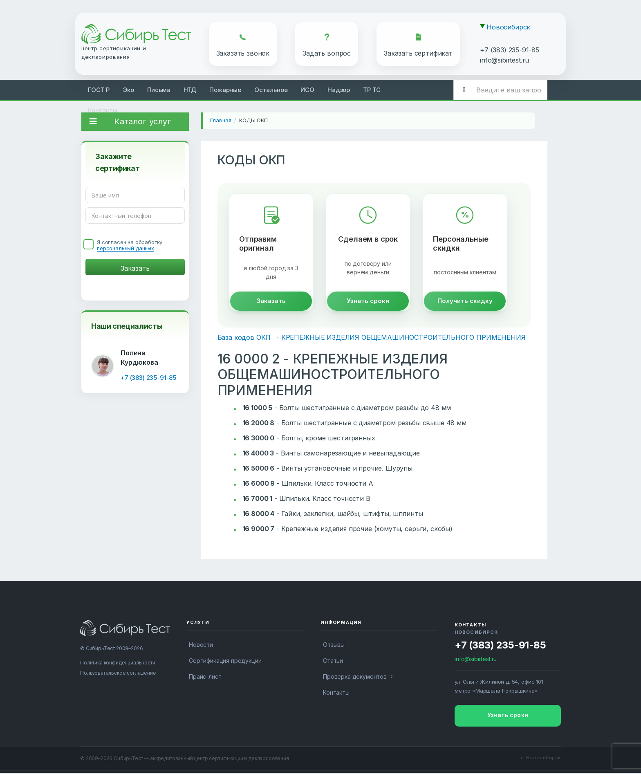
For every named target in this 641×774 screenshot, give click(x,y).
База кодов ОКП (244, 338)
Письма (158, 90)
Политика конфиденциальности (117, 664)
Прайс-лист (205, 677)
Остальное (271, 90)
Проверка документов (355, 677)
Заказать (271, 302)
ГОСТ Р (99, 90)
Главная (220, 120)
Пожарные (225, 90)
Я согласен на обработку (129, 245)
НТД (190, 90)
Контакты (102, 110)
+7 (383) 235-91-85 (509, 50)
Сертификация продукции (225, 661)
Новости (201, 645)
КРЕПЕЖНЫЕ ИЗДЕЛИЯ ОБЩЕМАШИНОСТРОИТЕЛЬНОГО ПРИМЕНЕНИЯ (403, 338)
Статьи (333, 661)
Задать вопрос (327, 53)
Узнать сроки (368, 302)
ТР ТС (372, 90)
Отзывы (334, 645)
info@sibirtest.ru (504, 60)
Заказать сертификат (418, 53)
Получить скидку (465, 302)
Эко (128, 90)
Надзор (338, 90)
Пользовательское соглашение (118, 674)
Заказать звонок (243, 53)
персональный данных (125, 248)
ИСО (307, 90)
